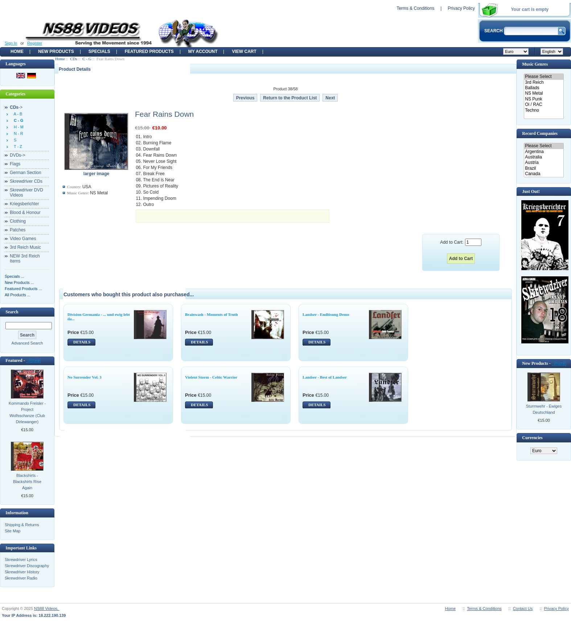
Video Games (23, 238)
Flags (15, 163)
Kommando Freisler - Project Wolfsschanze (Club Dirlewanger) (27, 412)
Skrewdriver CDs (26, 181)
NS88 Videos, (46, 608)
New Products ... (19, 282)
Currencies (532, 437)
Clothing (18, 221)
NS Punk (543, 99)
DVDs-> (17, 155)
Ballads (543, 88)
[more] (33, 360)
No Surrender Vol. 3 (84, 377)
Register (34, 43)
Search (11, 311)
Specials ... (14, 276)
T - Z (17, 146)
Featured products (149, 51)
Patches (17, 229)
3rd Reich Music (25, 247)
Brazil (543, 168)
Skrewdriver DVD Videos (26, 192)
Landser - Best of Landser (325, 377)
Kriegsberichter (24, 203)
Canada (543, 174)
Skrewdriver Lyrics (21, 559)
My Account (203, 51)
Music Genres (535, 64)
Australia (543, 157)
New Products (56, 51)
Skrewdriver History (22, 572)
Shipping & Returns (22, 525)
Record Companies (540, 133)
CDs (73, 59)
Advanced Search (27, 343)
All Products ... (17, 295)
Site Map (12, 531)
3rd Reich (543, 82)
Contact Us (523, 608)
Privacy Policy (461, 8)
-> (16, 107)
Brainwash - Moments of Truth (211, 314)
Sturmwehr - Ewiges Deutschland (544, 409)
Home (17, 51)
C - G (86, 59)
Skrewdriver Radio (21, 578)
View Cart (244, 51)
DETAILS (81, 342)
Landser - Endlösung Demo (326, 314)
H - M (18, 127)
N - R (17, 133)
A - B (17, 114)
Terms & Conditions (415, 8)
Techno (543, 110)
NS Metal (543, 93)
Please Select (543, 76)
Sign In (11, 43)
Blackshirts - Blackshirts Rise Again (27, 481)
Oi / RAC (543, 104)
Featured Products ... (23, 288)
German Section (25, 172)
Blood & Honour (25, 212)
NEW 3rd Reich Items (25, 258)
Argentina (543, 151)
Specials (99, 51)
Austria (543, 162)
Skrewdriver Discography (27, 566)
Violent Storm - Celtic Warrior (211, 377)
